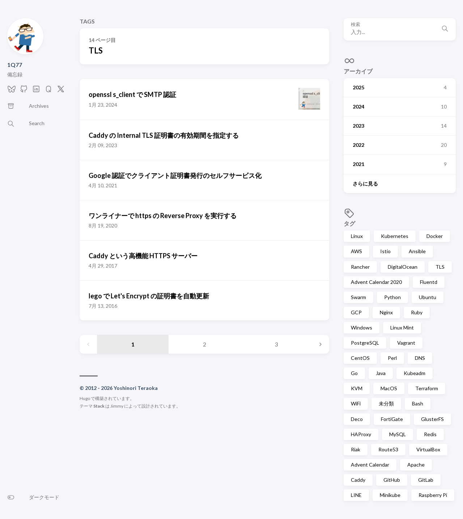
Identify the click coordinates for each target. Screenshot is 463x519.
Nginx (386, 312)
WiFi (356, 403)
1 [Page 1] (133, 344)
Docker (434, 236)
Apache (416, 464)
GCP (356, 312)
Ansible (417, 251)
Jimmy (116, 406)
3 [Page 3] (276, 344)
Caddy (358, 480)
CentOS (360, 358)
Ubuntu (427, 297)
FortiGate (392, 419)
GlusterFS (432, 419)
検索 (355, 24)
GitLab (425, 480)
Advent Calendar (370, 464)
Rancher (360, 267)
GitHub (391, 480)
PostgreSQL (365, 343)
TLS (440, 267)
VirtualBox (428, 449)
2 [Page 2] (204, 344)
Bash (417, 403)
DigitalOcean (402, 267)
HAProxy (361, 434)
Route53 (388, 449)
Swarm (358, 297)
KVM (356, 388)
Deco (357, 419)
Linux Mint (402, 327)
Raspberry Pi (433, 495)
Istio (385, 251)
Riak (355, 449)
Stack (99, 406)
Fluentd (428, 282)
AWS (356, 251)
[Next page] (320, 344)
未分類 (386, 403)
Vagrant (406, 343)
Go (354, 373)
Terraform (426, 388)
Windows (361, 327)
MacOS (389, 388)
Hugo (85, 398)
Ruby (416, 312)
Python (392, 297)
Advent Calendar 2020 (376, 282)
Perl (392, 358)
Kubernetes (394, 236)
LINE (356, 495)
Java (381, 373)
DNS (420, 358)
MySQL (397, 434)
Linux (357, 236)
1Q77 (14, 64)
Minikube (390, 495)
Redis (430, 434)
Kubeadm (414, 373)
